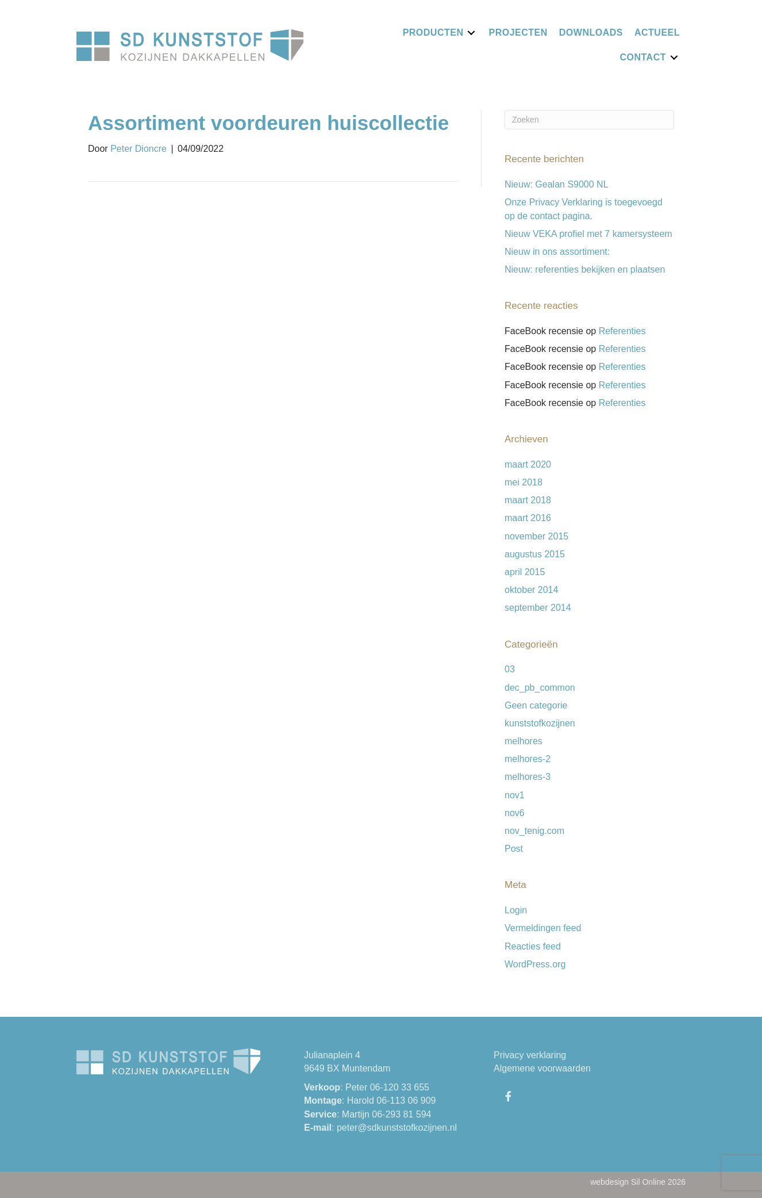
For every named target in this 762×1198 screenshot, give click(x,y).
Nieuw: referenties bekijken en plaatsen (585, 269)
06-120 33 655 (399, 1087)
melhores (523, 741)
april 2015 (525, 572)
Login (516, 910)
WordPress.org (535, 964)
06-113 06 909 (406, 1100)
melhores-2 (528, 759)
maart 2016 (528, 518)
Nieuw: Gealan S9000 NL (557, 184)
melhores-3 (528, 777)
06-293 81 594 (401, 1114)
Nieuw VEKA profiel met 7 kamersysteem (588, 234)
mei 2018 (523, 482)
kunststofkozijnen (540, 723)
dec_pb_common (540, 687)
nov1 (515, 795)
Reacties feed (533, 946)
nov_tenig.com (534, 831)
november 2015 (536, 536)
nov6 (515, 813)
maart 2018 (528, 500)
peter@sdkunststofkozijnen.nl (397, 1127)
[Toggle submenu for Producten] (471, 32)
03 (510, 669)
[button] (508, 1096)
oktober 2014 (531, 590)
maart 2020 (528, 464)
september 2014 (538, 608)
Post (514, 848)
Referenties (622, 331)
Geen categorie (536, 705)
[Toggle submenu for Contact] (674, 57)
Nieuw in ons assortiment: (557, 252)
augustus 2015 (535, 554)
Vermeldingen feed (543, 928)
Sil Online (648, 1181)
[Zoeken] (589, 119)
